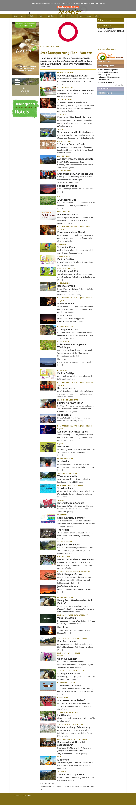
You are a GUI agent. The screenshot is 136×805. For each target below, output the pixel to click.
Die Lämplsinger (66, 388)
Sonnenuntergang (67, 186)
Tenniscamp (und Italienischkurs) (75, 132)
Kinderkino (63, 760)
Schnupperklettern (67, 329)
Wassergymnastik (67, 476)
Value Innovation (66, 618)
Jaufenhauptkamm (67, 586)
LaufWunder (64, 715)
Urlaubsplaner (85, 16)
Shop (97, 16)
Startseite (16, 795)
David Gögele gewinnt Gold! (72, 75)
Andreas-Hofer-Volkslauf (71, 700)
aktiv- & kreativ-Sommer (70, 518)
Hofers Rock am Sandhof (70, 503)
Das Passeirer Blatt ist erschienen (75, 90)
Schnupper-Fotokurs (68, 673)
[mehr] (60, 84)
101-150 (61, 786)
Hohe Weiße (64, 415)
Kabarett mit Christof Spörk (72, 432)
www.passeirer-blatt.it (107, 49)
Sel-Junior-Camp (66, 247)
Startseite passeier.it (20, 13)
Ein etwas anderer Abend (71, 232)
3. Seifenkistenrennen (69, 685)
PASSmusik (63, 446)
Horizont (62, 359)
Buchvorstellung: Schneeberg (73, 727)
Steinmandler (64, 315)
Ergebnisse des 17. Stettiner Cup (75, 174)
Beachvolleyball (66, 286)
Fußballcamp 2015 (67, 271)
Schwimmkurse (65, 488)
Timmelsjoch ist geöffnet (71, 774)
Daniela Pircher (65, 303)
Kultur (41, 16)
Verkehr (31, 16)
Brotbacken (63, 461)
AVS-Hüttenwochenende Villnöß (75, 159)
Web (60, 16)
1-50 (53, 786)
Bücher (51, 16)
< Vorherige (48, 786)
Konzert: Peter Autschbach (72, 102)
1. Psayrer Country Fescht (71, 144)
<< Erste (42, 786)
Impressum (27, 795)
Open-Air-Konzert (67, 659)
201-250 (72, 786)
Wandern (70, 16)
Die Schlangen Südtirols (70, 574)
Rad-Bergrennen (66, 641)
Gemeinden (18, 16)
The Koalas (63, 530)
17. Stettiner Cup (66, 200)
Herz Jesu (62, 627)
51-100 (57, 786)
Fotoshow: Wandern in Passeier (74, 117)
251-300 (77, 786)
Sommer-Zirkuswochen (70, 403)
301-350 (82, 786)
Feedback (34, 13)
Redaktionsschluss (67, 214)
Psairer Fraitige (65, 259)
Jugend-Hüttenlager (68, 544)
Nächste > (87, 786)
